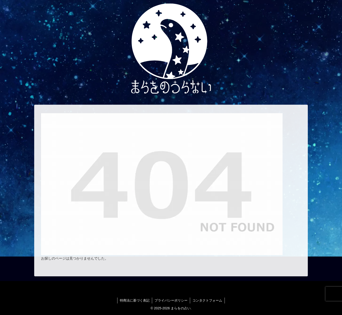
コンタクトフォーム (207, 300)
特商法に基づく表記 (135, 300)
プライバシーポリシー (171, 300)
